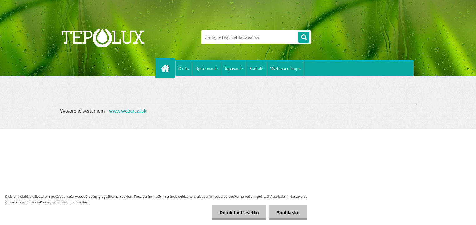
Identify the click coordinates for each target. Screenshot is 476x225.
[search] (303, 37)
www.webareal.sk (127, 110)
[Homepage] (168, 68)
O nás (183, 68)
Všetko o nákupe (285, 68)
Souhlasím (288, 212)
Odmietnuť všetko (239, 212)
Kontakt (256, 68)
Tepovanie (233, 68)
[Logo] (103, 37)
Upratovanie (206, 68)
